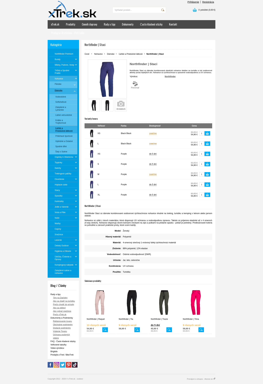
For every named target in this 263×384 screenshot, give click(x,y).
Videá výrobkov (57, 348)
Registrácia (208, 2)
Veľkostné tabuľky (58, 345)
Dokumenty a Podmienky (61, 318)
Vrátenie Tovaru (60, 331)
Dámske (110, 54)
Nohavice (98, 54)
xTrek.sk (55, 24)
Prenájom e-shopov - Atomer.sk (201, 379)
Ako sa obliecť (59, 308)
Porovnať (135, 85)
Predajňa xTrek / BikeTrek (62, 355)
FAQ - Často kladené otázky (62, 341)
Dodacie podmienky (62, 328)
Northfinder (170, 76)
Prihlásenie (193, 2)
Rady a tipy (109, 24)
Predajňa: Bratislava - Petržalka (67, 33)
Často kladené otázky (151, 24)
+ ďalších (120, 109)
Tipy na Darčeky (60, 298)
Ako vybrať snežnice (62, 311)
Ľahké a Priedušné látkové (130, 54)
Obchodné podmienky (63, 324)
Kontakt (173, 24)
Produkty (70, 24)
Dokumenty (127, 24)
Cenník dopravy (89, 24)
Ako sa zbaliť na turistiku (64, 301)
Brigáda (53, 351)
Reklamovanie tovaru (62, 321)
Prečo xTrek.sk (59, 314)
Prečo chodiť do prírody (63, 304)
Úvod (87, 54)
